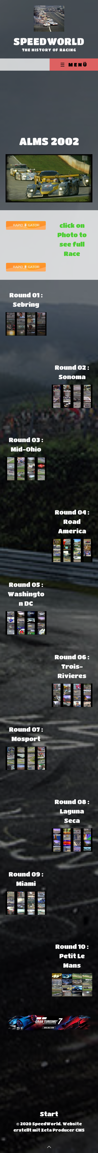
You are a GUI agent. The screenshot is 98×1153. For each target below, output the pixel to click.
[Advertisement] (49, 96)
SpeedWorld (49, 41)
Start (49, 1113)
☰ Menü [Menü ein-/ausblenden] (74, 64)
